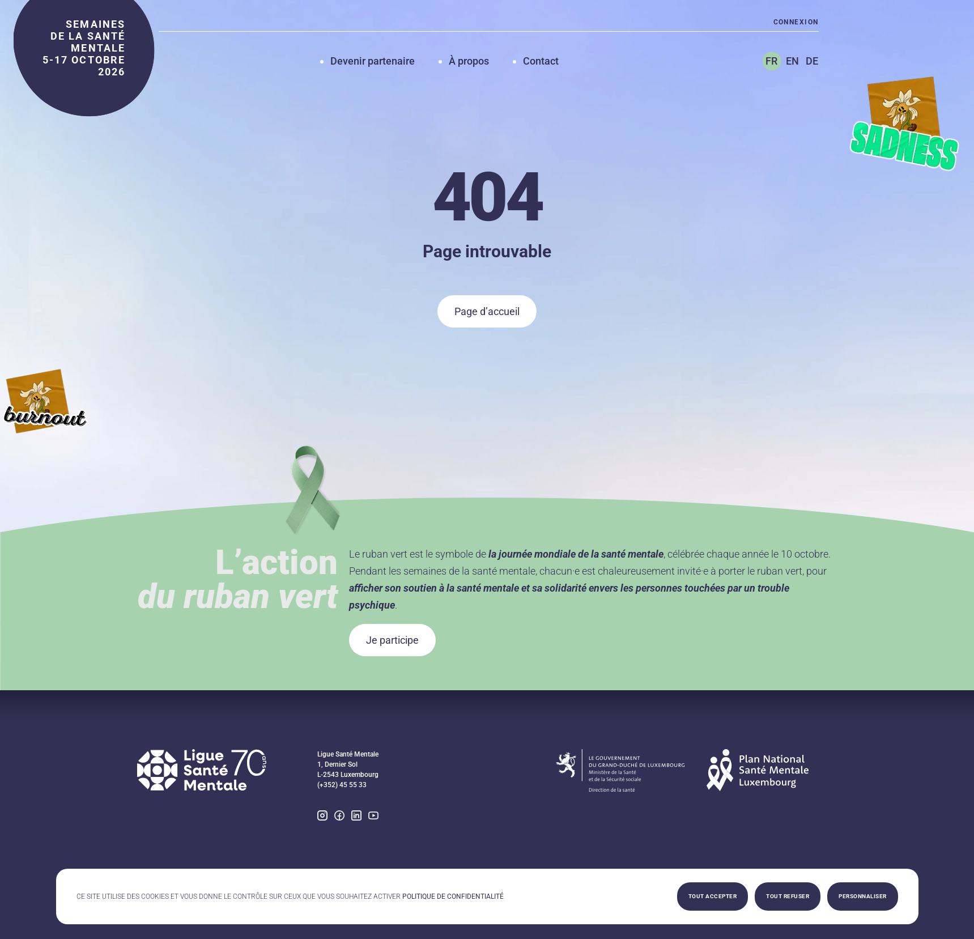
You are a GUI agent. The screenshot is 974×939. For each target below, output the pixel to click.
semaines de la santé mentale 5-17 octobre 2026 (84, 48)
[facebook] (339, 816)
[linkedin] (356, 816)
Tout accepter (712, 896)
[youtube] (373, 816)
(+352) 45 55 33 (342, 785)
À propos (469, 61)
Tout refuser (787, 896)
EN (792, 61)
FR (771, 61)
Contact (541, 61)
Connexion (796, 22)
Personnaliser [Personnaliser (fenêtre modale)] (863, 896)
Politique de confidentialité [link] (453, 896)
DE (812, 61)
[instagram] (322, 816)
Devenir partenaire (372, 61)
